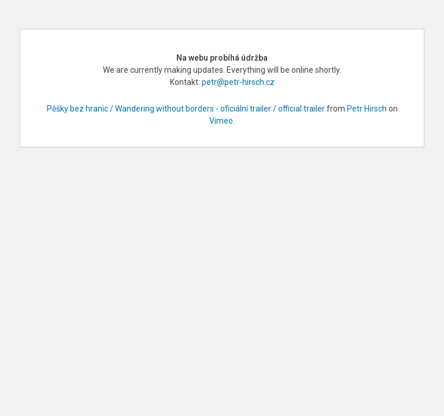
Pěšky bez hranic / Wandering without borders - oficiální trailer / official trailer (186, 108)
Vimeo (221, 120)
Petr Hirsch (367, 108)
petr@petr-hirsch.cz (238, 82)
